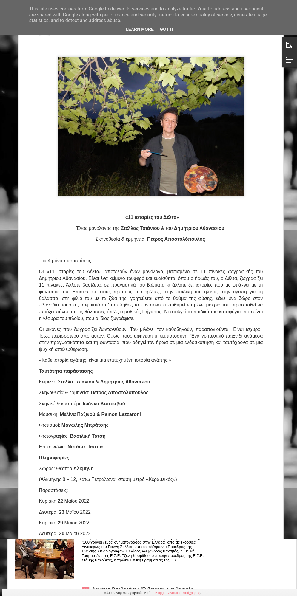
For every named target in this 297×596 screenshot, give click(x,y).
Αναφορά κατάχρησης (184, 593)
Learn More (140, 29)
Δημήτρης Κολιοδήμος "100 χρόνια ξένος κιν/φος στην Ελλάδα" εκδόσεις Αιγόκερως (149, 524)
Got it (167, 29)
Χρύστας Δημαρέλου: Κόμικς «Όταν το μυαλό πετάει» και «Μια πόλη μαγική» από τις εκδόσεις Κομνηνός (148, 456)
